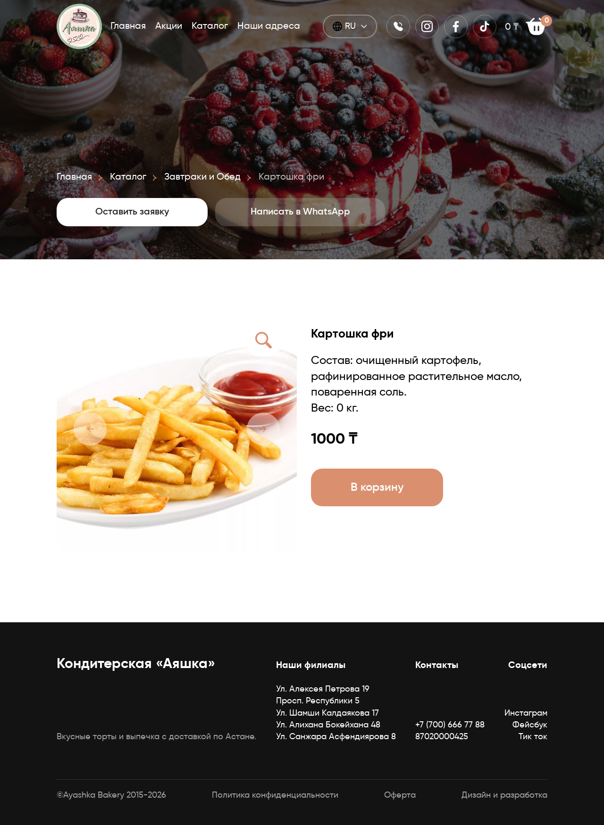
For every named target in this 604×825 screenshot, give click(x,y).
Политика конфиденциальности (275, 795)
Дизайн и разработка (504, 795)
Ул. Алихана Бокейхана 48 (328, 725)
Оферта (400, 795)
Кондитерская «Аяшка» (136, 664)
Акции (168, 26)
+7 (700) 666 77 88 (450, 725)
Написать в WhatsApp (300, 212)
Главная (128, 26)
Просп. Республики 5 (318, 701)
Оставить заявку (132, 212)
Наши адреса (268, 26)
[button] (90, 429)
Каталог (210, 26)
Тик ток (533, 737)
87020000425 (441, 737)
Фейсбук (529, 725)
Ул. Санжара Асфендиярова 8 (336, 737)
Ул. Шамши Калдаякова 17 (327, 713)
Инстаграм (525, 713)
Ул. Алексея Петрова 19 (322, 689)
